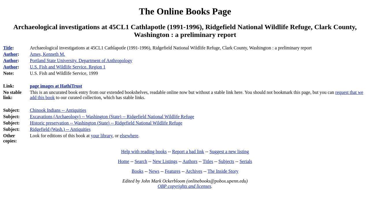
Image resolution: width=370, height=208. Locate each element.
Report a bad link (188, 151)
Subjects (226, 161)
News (154, 171)
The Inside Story (223, 171)
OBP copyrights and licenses (184, 186)
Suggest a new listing (229, 151)
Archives (194, 171)
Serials (246, 161)
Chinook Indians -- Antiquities (58, 110)
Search (141, 161)
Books (137, 171)
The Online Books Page (185, 11)
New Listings (165, 161)
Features (172, 171)
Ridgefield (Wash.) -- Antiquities (60, 129)
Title (7, 47)
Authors (189, 161)
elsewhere (129, 135)
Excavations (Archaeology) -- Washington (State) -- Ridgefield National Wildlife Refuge (112, 116)
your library (101, 135)
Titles (208, 161)
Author (10, 54)
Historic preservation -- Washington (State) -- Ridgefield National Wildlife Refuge (106, 122)
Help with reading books (144, 151)
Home (123, 161)
